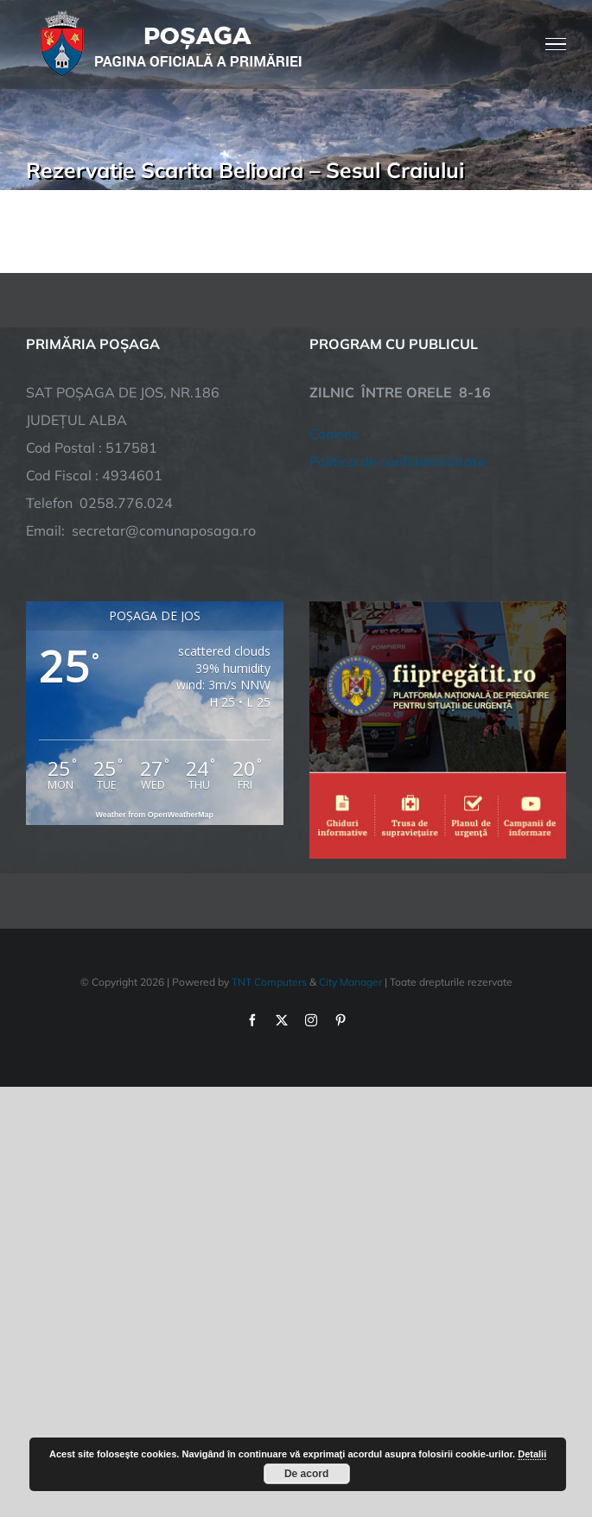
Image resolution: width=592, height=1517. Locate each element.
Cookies (334, 433)
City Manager (350, 981)
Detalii (532, 1454)
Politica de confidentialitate (397, 461)
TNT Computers (269, 981)
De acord (306, 1474)
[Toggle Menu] (556, 44)
